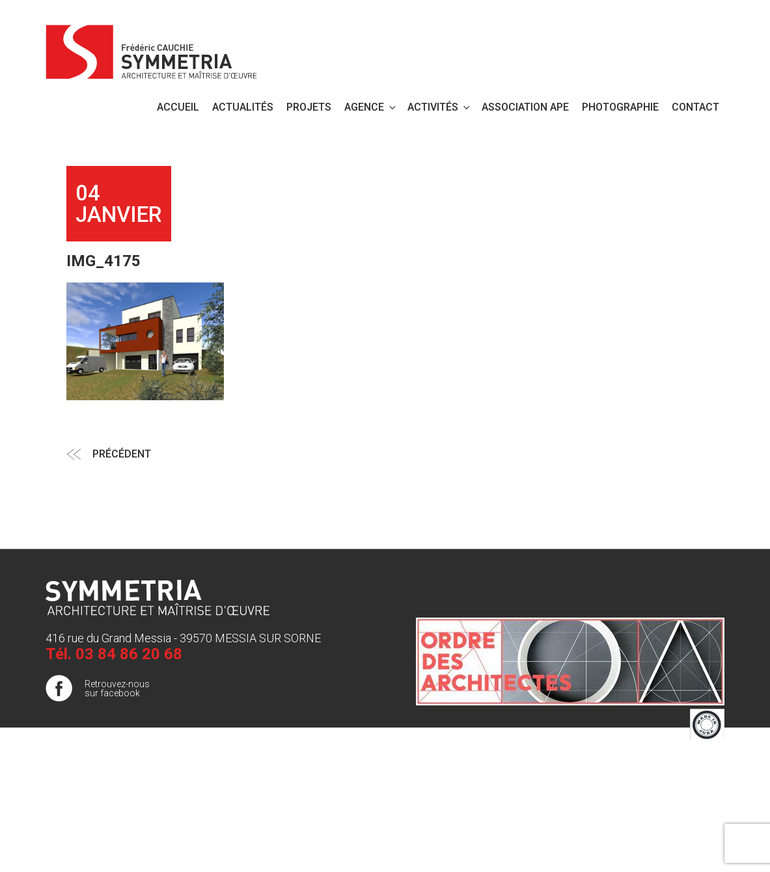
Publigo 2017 (697, 785)
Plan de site (700, 772)
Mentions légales (689, 759)
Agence (371, 107)
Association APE (525, 107)
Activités (439, 107)
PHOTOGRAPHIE (620, 107)
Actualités (242, 107)
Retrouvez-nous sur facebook (117, 688)
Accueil (178, 107)
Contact (695, 107)
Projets (308, 107)
